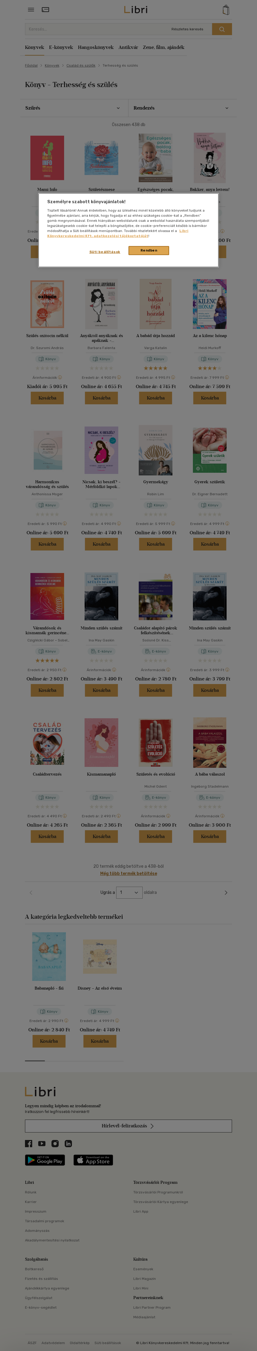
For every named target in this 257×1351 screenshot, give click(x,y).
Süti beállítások (104, 252)
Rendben (149, 250)
